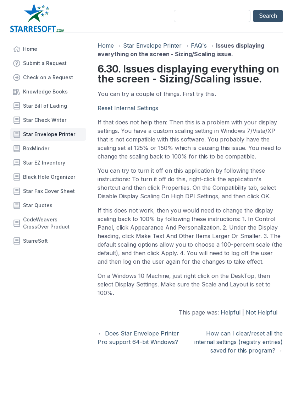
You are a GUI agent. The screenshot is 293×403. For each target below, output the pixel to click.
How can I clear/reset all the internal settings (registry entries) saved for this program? (238, 342)
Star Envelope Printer (49, 134)
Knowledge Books (45, 91)
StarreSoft (35, 241)
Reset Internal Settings (128, 108)
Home (30, 49)
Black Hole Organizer (49, 177)
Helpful (231, 312)
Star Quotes (37, 205)
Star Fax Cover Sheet (49, 191)
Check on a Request (48, 77)
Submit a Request (45, 63)
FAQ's (199, 45)
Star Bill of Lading (45, 106)
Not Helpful (261, 312)
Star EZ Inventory (44, 163)
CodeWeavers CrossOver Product (46, 223)
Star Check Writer (44, 120)
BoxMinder (36, 148)
